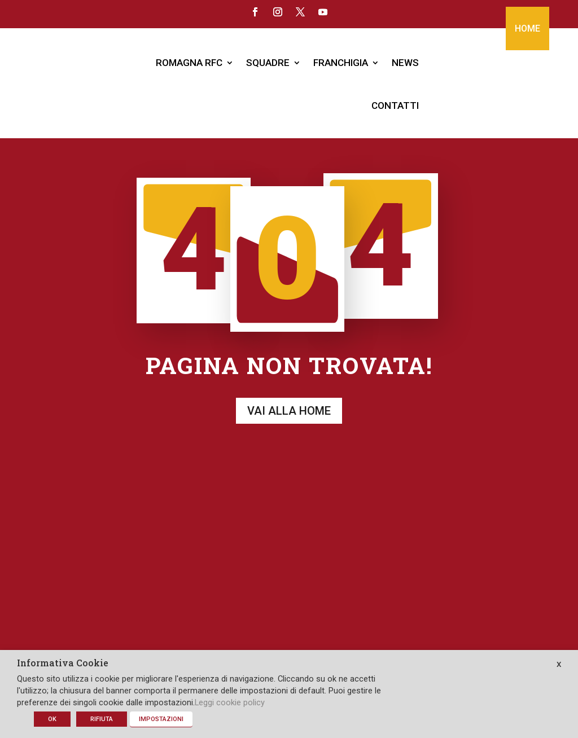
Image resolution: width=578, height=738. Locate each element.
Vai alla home (289, 399)
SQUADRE (268, 62)
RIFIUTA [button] (101, 719)
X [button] (559, 664)
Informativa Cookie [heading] (62, 663)
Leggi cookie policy (230, 702)
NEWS (405, 62)
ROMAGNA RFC (189, 62)
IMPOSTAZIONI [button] (161, 719)
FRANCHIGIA (340, 62)
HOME (527, 28)
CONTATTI (395, 105)
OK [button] (52, 719)
